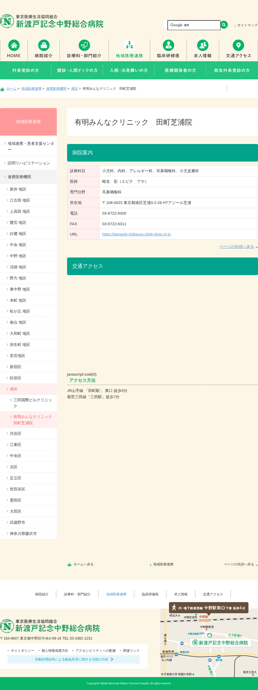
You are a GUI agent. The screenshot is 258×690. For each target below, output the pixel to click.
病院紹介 (44, 50)
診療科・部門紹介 (84, 50)
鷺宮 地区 (18, 222)
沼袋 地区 (18, 267)
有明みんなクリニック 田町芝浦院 (34, 419)
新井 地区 (18, 189)
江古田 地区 (20, 200)
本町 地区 (18, 300)
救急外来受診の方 (232, 70)
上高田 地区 (20, 211)
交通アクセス (238, 50)
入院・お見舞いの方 (129, 70)
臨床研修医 (168, 50)
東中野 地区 (20, 289)
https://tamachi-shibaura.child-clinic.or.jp (136, 234)
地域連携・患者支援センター (31, 146)
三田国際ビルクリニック (32, 403)
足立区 (15, 478)
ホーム (11, 88)
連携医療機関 (56, 88)
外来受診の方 (25, 70)
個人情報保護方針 (55, 651)
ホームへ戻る (84, 564)
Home (14, 50)
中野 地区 (18, 256)
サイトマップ (247, 25)
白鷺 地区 (18, 233)
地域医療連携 (129, 50)
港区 (74, 88)
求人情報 (203, 50)
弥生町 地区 (20, 344)
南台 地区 (18, 322)
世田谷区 (17, 489)
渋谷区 (15, 433)
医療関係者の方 (180, 70)
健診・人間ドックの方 (77, 70)
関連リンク (131, 651)
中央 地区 (18, 244)
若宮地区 (17, 355)
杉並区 (15, 378)
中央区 (15, 455)
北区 (14, 467)
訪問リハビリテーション (29, 163)
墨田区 (15, 500)
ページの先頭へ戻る (236, 246)
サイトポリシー (22, 651)
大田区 (15, 511)
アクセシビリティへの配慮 (96, 651)
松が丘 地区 (20, 311)
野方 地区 (18, 278)
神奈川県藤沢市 (23, 533)
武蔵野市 (17, 522)
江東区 (15, 444)
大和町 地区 (20, 333)
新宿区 (15, 367)
